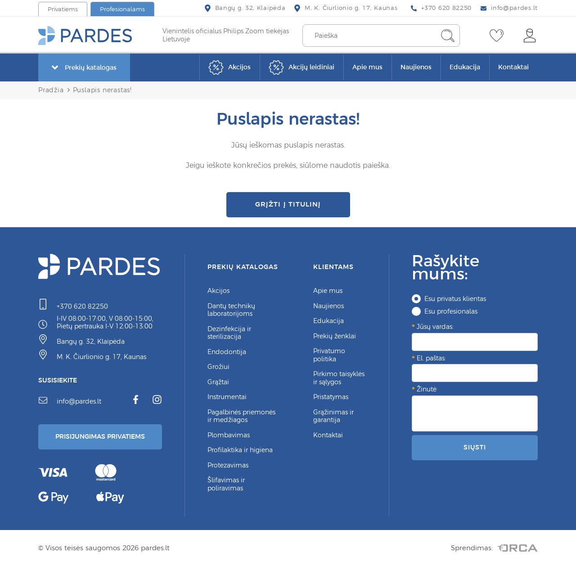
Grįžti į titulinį (287, 204)
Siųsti (475, 447)
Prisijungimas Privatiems (100, 436)
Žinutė (426, 389)
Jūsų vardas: (435, 326)
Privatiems (63, 9)
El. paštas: (431, 358)
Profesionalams (122, 9)
